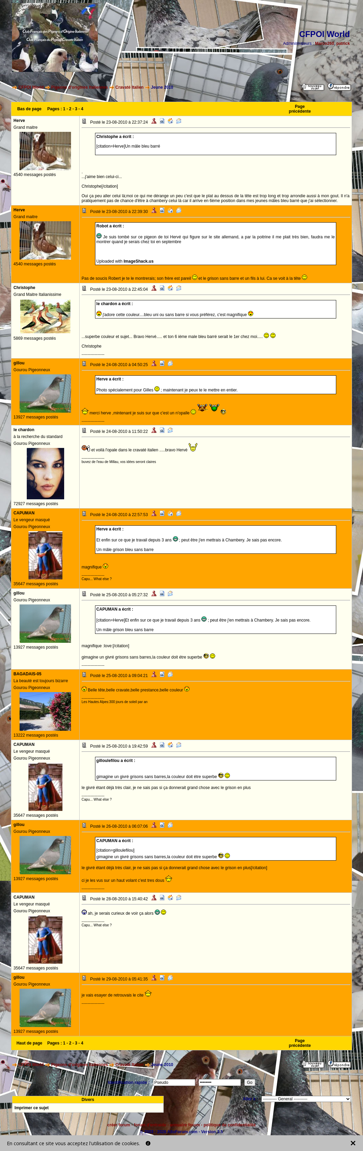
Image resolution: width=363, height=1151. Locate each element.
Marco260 (324, 43)
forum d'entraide (150, 1125)
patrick (343, 43)
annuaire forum (185, 1125)
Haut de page (29, 1043)
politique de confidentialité (229, 1125)
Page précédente (300, 109)
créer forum (118, 1125)
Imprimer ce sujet (31, 1107)
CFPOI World (31, 87)
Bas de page (29, 109)
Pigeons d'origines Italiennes (79, 87)
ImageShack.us (138, 261)
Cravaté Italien (129, 87)
